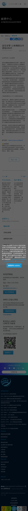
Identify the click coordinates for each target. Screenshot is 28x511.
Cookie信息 (20, 261)
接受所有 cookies (14, 265)
